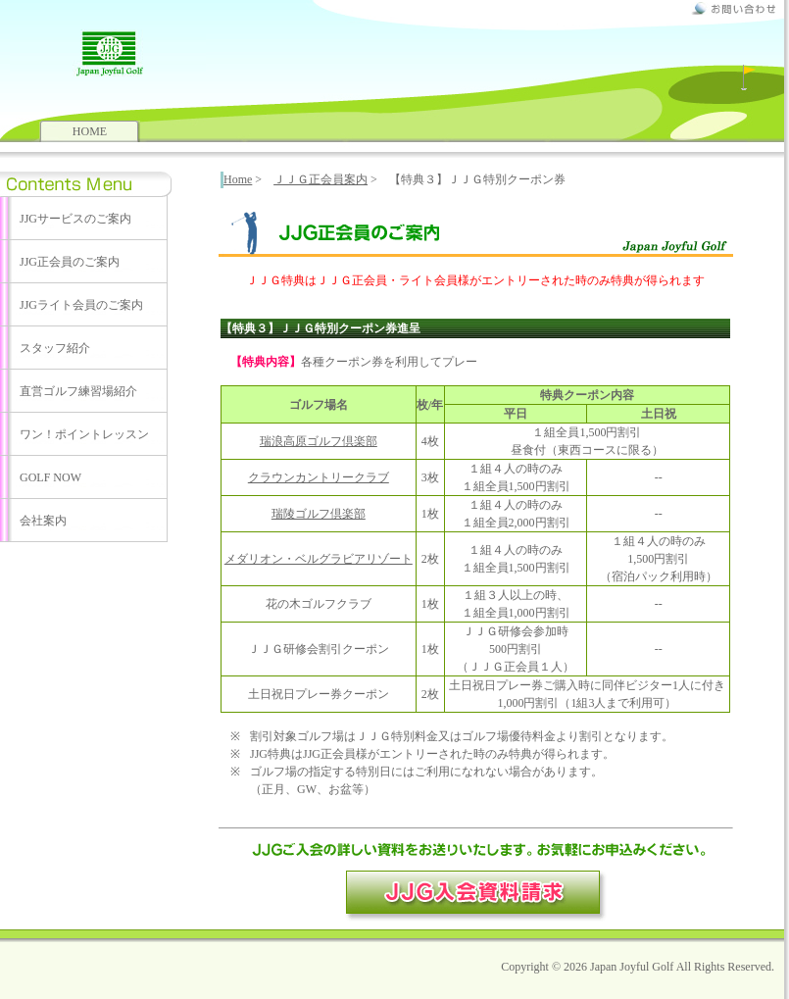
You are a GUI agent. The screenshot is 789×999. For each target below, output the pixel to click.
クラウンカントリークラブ (318, 477)
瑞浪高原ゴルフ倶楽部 (318, 441)
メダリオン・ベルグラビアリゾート (318, 559)
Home (237, 179)
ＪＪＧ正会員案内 (320, 179)
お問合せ (733, 8)
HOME (90, 131)
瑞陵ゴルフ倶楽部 (318, 514)
